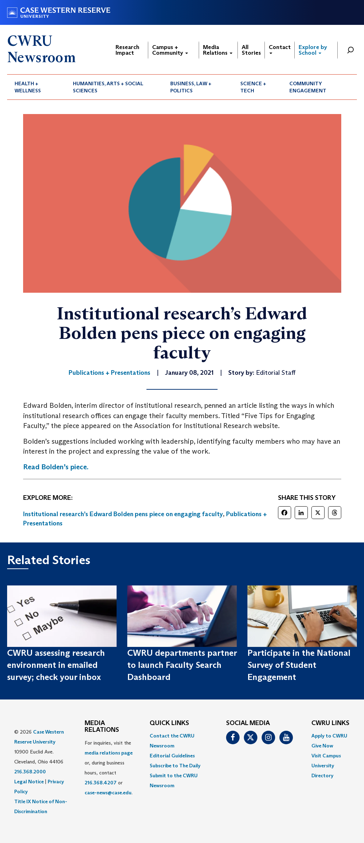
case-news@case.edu (108, 792)
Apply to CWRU (329, 736)
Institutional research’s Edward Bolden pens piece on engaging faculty (123, 514)
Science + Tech (253, 87)
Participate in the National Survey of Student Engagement (298, 665)
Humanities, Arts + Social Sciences (108, 87)
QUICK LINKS (169, 723)
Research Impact (127, 50)
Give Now (322, 745)
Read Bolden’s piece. (56, 467)
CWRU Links (330, 723)
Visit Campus (326, 755)
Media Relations (217, 50)
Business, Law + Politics (191, 87)
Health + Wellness (28, 87)
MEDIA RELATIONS (102, 727)
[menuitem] (36, 87)
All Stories (251, 50)
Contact (280, 49)
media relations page (109, 753)
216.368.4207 (101, 782)
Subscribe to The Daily (175, 765)
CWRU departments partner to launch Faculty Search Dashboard (182, 665)
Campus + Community (170, 50)
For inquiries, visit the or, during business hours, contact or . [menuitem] (109, 768)
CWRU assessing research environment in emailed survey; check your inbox (56, 665)
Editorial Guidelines (172, 755)
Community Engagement (307, 87)
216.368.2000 (30, 771)
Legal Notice (29, 781)
